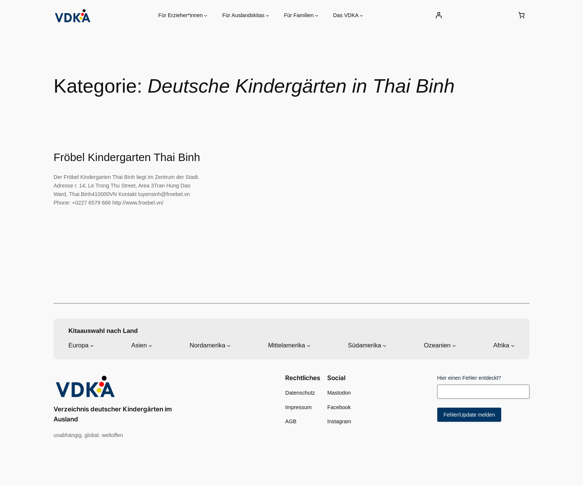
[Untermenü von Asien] (150, 345)
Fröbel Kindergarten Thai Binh (127, 157)
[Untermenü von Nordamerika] (229, 345)
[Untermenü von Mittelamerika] (308, 345)
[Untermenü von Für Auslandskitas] (267, 15)
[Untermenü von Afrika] (513, 345)
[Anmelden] (438, 15)
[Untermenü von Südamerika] (384, 345)
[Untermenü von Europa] (92, 345)
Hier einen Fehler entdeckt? (469, 378)
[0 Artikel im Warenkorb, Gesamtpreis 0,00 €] (521, 15)
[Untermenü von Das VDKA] (361, 15)
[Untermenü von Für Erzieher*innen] (205, 15)
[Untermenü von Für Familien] (316, 15)
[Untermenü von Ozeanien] (454, 345)
